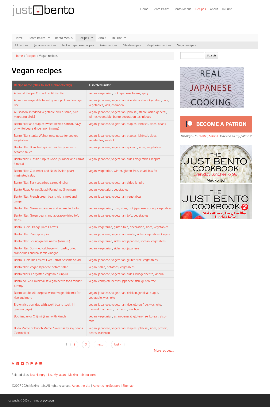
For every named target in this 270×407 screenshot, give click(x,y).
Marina (213, 136)
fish (137, 281)
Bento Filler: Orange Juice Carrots (36, 227)
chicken (132, 293)
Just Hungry (37, 374)
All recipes (21, 45)
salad (143, 171)
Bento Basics (161, 9)
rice (129, 100)
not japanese (122, 93)
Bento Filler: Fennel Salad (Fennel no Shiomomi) (45, 189)
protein (162, 328)
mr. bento (121, 309)
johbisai (132, 112)
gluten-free (130, 171)
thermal (94, 309)
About (214, 9)
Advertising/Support (106, 385)
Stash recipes (132, 45)
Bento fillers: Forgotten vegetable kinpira (41, 274)
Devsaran (48, 400)
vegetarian (105, 93)
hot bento (106, 309)
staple (143, 112)
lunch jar (134, 309)
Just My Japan (57, 374)
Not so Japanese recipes (78, 45)
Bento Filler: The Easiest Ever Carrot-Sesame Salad (47, 260)
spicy (145, 93)
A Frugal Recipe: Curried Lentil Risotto (39, 93)
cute (165, 100)
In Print (227, 9)
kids (107, 105)
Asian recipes (108, 45)
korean (145, 241)
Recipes (199, 9)
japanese (104, 100)
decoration (140, 100)
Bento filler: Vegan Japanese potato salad (41, 267)
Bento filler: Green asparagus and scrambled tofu (46, 208)
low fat (152, 171)
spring (151, 208)
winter (93, 116)
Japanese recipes (45, 45)
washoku (110, 140)
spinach (132, 147)
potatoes (113, 267)
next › (100, 344)
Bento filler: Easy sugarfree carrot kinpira (41, 182)
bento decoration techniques (132, 116)
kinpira (155, 159)
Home (144, 9)
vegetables (96, 105)
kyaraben (155, 100)
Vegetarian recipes (159, 45)
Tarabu (202, 136)
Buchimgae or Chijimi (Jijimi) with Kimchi (40, 316)
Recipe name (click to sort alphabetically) (43, 85)
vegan (93, 93)
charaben (117, 105)
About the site (81, 385)
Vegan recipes (186, 45)
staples (131, 124)
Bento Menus (182, 9)
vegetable (104, 116)
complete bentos (109, 281)
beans (136, 93)
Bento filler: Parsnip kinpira (32, 234)
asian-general (157, 112)
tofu (116, 208)
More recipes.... (164, 350)
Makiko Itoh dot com (82, 374)
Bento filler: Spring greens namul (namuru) (42, 241)
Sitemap (128, 385)
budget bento (144, 274)
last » (117, 344)
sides (153, 124)
